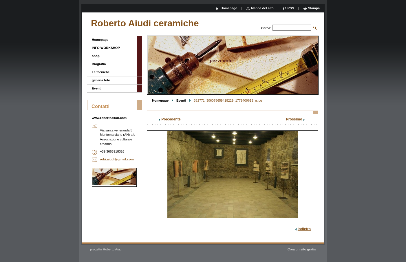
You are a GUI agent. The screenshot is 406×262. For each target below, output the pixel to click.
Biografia (99, 64)
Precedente (170, 119)
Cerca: (266, 28)
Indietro (304, 229)
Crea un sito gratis (302, 249)
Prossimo (294, 119)
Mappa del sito (262, 8)
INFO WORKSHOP (106, 48)
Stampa (314, 8)
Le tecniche (101, 72)
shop (96, 56)
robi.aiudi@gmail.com (117, 159)
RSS (291, 8)
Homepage (160, 100)
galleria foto (101, 80)
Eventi (181, 100)
